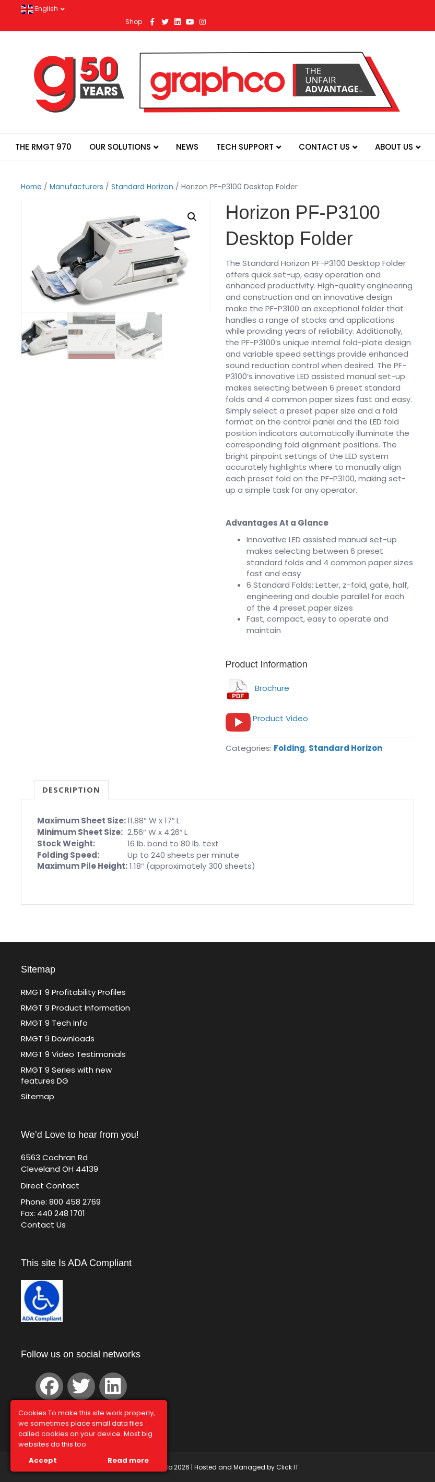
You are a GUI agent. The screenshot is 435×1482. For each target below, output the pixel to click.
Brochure (257, 688)
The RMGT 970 (43, 146)
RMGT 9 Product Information (75, 1007)
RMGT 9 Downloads (58, 1038)
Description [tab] (71, 789)
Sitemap (37, 1096)
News (187, 146)
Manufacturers (76, 187)
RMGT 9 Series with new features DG (66, 1075)
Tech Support (245, 146)
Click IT (287, 1467)
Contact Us (324, 146)
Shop (133, 21)
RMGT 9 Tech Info (54, 1022)
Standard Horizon (142, 187)
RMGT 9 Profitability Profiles (73, 992)
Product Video (280, 718)
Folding (289, 748)
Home (31, 187)
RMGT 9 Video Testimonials (73, 1054)
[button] (192, 217)
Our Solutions (120, 146)
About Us (394, 146)
